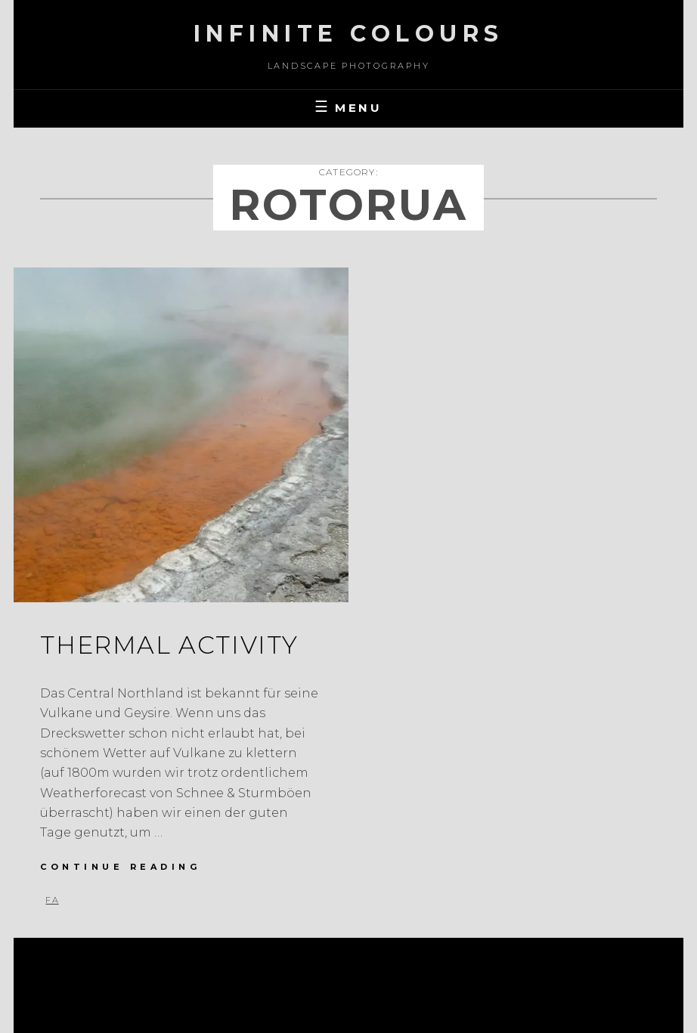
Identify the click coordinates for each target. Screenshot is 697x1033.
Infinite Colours (349, 34)
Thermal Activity (169, 645)
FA (51, 900)
